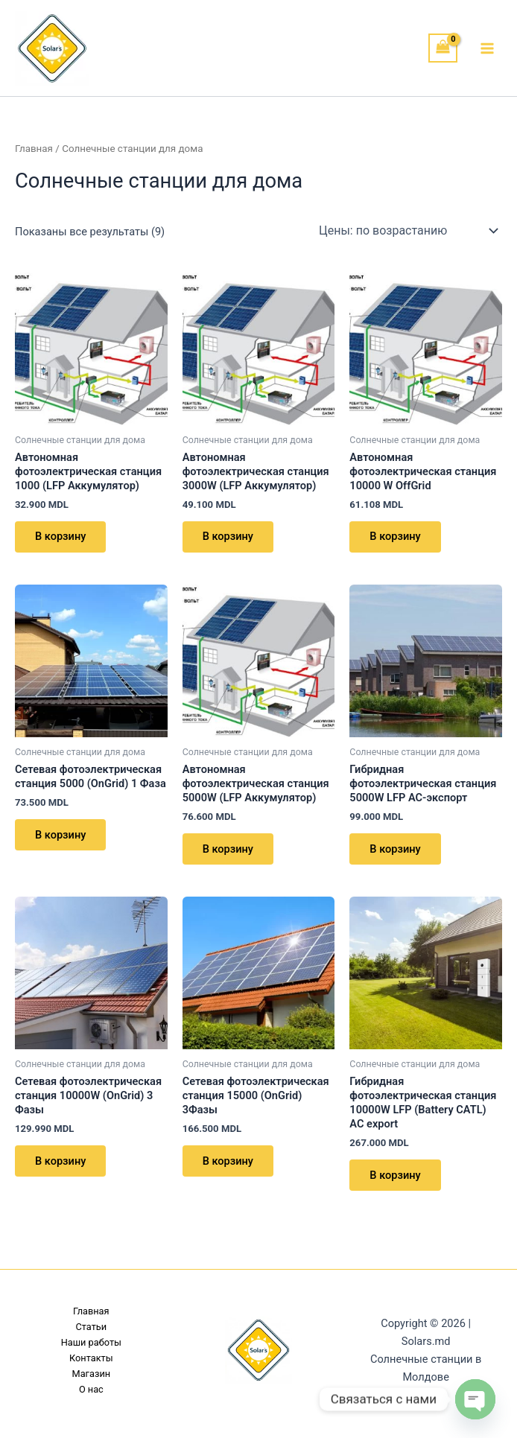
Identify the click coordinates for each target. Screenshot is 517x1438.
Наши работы (91, 1342)
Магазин (91, 1373)
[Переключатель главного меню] (487, 48)
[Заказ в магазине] (407, 231)
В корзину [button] (61, 537)
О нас (91, 1389)
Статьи (91, 1326)
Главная (34, 148)
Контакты (91, 1358)
